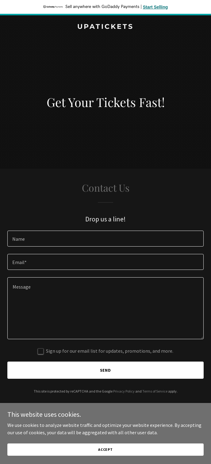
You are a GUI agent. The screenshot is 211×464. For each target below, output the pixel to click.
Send (105, 370)
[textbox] (105, 239)
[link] (105, 27)
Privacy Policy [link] (124, 391)
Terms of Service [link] (154, 391)
